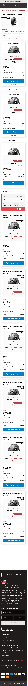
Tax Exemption (5, 679)
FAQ (10, 669)
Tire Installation (15, 671)
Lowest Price (16, 217)
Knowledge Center (5, 676)
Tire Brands (4, 661)
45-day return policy (12, 622)
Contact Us (10, 661)
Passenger (4, 32)
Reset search (19, 208)
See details (13, 86)
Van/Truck (15, 684)
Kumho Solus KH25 (13, 40)
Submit (13, 647)
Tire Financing (10, 664)
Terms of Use (4, 674)
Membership (4, 669)
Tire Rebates (17, 661)
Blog (12, 676)
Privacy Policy (19, 674)
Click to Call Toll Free (14, 598)
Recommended (7, 217)
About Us (3, 664)
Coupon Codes (14, 669)
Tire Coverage (12, 674)
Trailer (20, 684)
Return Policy (16, 666)
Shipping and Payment (7, 666)
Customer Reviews (5, 671)
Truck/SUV (9, 684)
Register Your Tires (18, 676)
